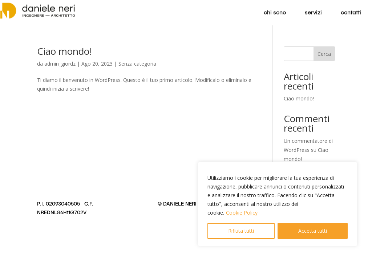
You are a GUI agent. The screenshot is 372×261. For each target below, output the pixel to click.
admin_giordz (60, 63)
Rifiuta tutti (241, 230)
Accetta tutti (312, 230)
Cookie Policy (242, 212)
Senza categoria (137, 63)
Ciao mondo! (64, 51)
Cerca (324, 53)
